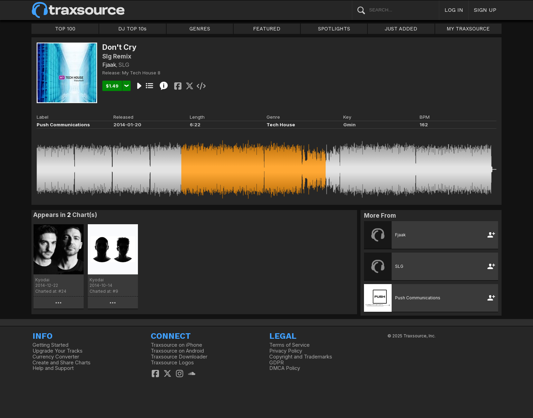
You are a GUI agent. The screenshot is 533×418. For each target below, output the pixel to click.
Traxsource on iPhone (176, 345)
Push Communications (63, 124)
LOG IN (454, 10)
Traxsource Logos (172, 363)
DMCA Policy (284, 368)
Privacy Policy (285, 351)
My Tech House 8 (141, 72)
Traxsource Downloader (179, 357)
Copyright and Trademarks (300, 357)
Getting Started (50, 345)
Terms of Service (289, 345)
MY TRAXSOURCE (468, 29)
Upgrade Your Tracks (57, 351)
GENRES (199, 29)
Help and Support (53, 368)
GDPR (276, 363)
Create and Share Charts (61, 363)
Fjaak (109, 64)
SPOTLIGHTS (334, 29)
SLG (123, 64)
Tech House (280, 124)
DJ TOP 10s (132, 29)
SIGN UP (485, 10)
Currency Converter (55, 357)
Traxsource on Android (177, 351)
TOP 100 (65, 29)
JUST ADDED (401, 29)
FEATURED (266, 29)
